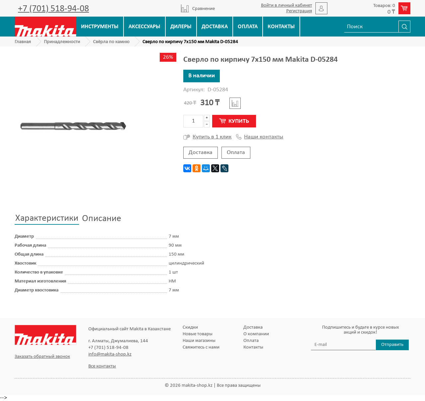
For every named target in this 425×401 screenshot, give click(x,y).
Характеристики (46, 218)
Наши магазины (199, 340)
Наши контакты (259, 137)
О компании (256, 334)
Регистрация (299, 11)
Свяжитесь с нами (201, 347)
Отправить (392, 344)
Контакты (281, 27)
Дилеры (181, 27)
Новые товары (197, 334)
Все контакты (102, 366)
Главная (23, 42)
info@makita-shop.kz (109, 354)
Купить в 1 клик (207, 137)
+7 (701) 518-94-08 (53, 9)
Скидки (190, 327)
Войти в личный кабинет (286, 5)
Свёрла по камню (111, 42)
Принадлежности (62, 42)
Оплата (248, 27)
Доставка (215, 27)
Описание (101, 218)
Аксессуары (144, 27)
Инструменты (100, 27)
